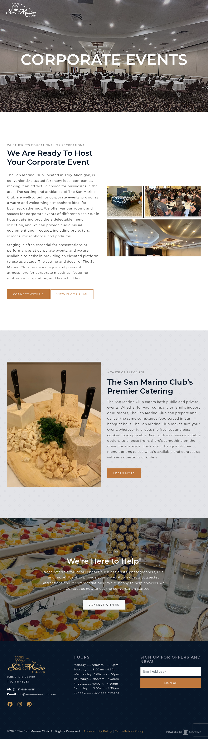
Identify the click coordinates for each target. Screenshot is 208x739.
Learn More (124, 473)
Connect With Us (28, 294)
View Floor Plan (72, 294)
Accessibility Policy (98, 731)
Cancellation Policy (129, 731)
